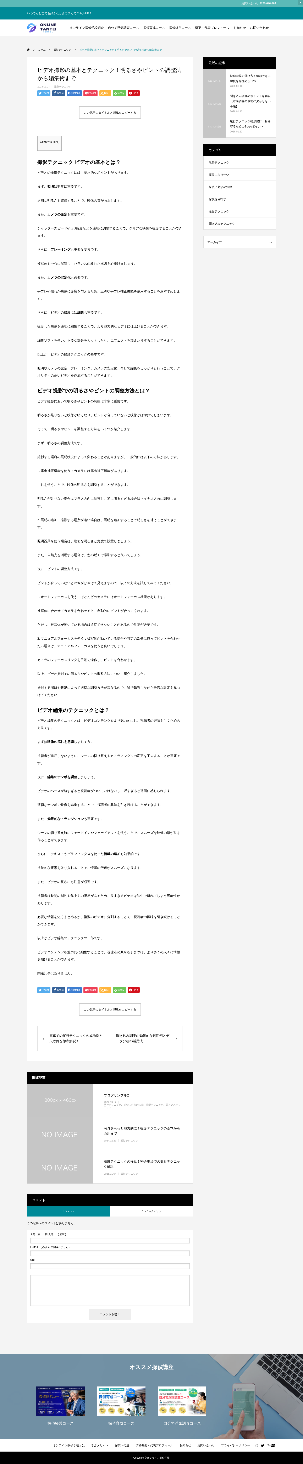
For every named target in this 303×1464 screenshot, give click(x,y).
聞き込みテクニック (222, 223)
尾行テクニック (112, 1104)
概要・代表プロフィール (212, 27)
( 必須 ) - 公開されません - (50, 1247)
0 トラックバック (151, 1211)
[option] (60, 1405)
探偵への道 (122, 1445)
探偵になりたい (219, 174)
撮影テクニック (63, 86)
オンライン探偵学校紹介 (87, 27)
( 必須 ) (48, 1234)
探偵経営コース (180, 27)
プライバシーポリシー (235, 1445)
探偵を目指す (217, 199)
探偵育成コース (154, 27)
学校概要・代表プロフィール (154, 1445)
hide (56, 141)
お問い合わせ (259, 27)
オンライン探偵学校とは (69, 1445)
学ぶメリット (100, 1445)
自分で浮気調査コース (123, 27)
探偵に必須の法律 (134, 1104)
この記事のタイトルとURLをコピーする (110, 112)
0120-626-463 (268, 3)
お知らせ (239, 27)
